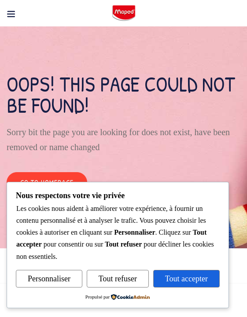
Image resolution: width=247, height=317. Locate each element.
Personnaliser (49, 278)
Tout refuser (118, 278)
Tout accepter (186, 278)
